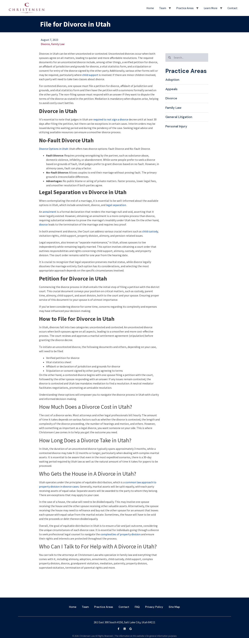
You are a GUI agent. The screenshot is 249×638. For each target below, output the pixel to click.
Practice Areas (185, 8)
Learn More (210, 8)
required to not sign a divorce (110, 119)
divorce (43, 224)
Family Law (57, 44)
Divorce (45, 44)
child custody (150, 231)
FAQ (137, 607)
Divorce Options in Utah (53, 148)
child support (90, 75)
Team (162, 8)
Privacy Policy (154, 607)
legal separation (116, 205)
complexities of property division (120, 534)
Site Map (174, 607)
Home (150, 8)
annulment (49, 211)
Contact (232, 8)
